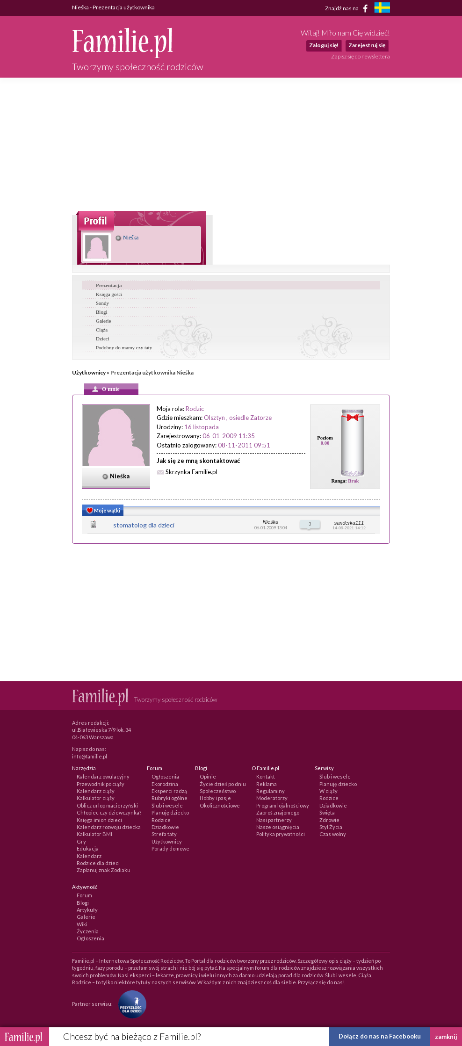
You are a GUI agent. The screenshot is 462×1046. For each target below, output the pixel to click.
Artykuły (87, 910)
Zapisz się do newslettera (360, 56)
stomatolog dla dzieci (143, 525)
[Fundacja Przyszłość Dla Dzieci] (130, 1004)
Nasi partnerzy (274, 820)
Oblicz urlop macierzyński (107, 805)
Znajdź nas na (348, 8)
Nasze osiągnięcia (277, 827)
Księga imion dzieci (99, 820)
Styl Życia (330, 827)
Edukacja (88, 848)
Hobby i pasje (215, 798)
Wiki (82, 924)
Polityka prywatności (280, 834)
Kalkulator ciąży (96, 798)
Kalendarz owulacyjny (103, 776)
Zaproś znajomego (277, 812)
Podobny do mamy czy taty (124, 347)
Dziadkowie (165, 827)
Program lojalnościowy (282, 805)
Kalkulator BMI (94, 834)
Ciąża (102, 329)
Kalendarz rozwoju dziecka (109, 827)
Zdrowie (329, 820)
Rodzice (161, 820)
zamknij (446, 1036)
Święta (327, 812)
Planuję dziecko (170, 812)
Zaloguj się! (324, 45)
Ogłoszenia (165, 776)
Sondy (102, 303)
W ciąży (328, 791)
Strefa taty (164, 834)
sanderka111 (349, 523)
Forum (84, 895)
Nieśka (127, 237)
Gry (81, 841)
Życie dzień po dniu (223, 784)
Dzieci (102, 338)
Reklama (266, 784)
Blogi (101, 312)
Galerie (103, 321)
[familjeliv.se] (382, 8)
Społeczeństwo (218, 791)
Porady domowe (170, 848)
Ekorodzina (165, 784)
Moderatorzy (272, 798)
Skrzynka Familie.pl (191, 472)
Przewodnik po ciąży (100, 784)
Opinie (208, 776)
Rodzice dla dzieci (98, 863)
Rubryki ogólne (170, 798)
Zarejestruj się (366, 45)
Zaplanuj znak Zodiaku (103, 870)
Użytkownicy (89, 372)
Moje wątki (102, 511)
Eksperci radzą (169, 791)
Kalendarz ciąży (96, 791)
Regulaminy (270, 791)
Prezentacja (109, 285)
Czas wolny (332, 834)
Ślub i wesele (167, 805)
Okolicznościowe (220, 805)
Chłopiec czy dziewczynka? (109, 812)
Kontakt (265, 776)
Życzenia (88, 931)
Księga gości (109, 294)
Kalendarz (89, 856)
